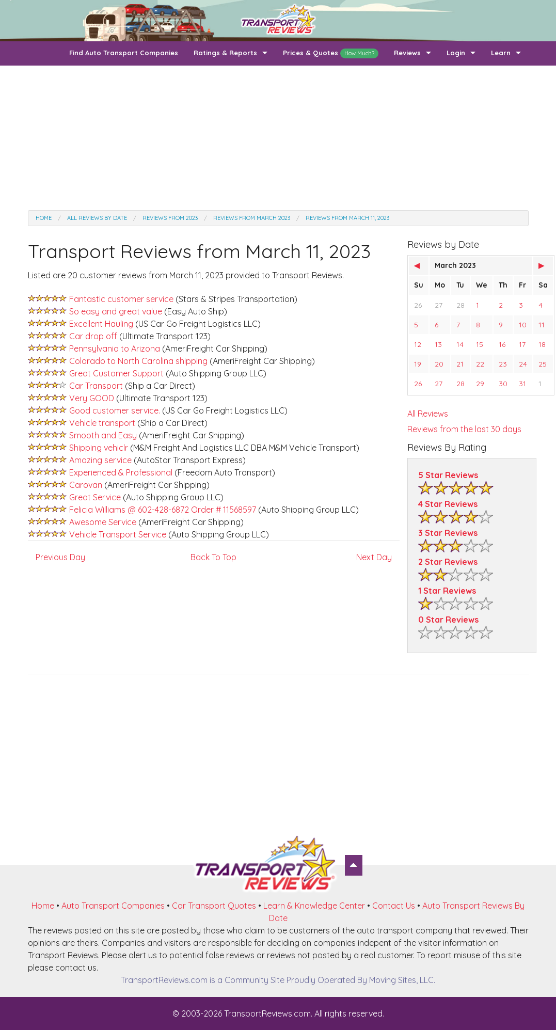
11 (541, 324)
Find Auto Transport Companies (123, 53)
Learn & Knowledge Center (314, 905)
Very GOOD (92, 398)
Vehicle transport (103, 423)
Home (44, 217)
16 (502, 344)
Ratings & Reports (225, 53)
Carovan (85, 485)
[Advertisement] (278, 138)
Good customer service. (115, 410)
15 (479, 344)
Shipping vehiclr (98, 447)
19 (417, 364)
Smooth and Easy (103, 435)
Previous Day (60, 557)
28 (460, 305)
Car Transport (97, 386)
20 (439, 364)
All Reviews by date (97, 217)
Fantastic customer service (121, 299)
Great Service (95, 497)
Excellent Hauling (102, 324)
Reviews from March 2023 (251, 217)
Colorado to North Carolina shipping (139, 361)
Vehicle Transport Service (117, 534)
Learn (501, 53)
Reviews (407, 53)
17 (522, 344)
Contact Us (393, 905)
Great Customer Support (117, 373)
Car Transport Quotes (214, 905)
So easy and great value (116, 311)
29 (480, 383)
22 (480, 364)
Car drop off (94, 336)
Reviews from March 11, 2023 (347, 217)
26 (418, 305)
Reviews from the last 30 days (464, 429)
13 (438, 344)
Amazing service (101, 460)
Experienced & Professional (120, 472)
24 (523, 364)
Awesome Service (102, 522)
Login (456, 53)
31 (522, 383)
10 (523, 324)
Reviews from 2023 (170, 217)
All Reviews (427, 413)
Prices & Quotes (330, 53)
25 (542, 364)
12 (417, 344)
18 (542, 344)
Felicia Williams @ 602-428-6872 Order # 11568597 (162, 509)
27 (438, 305)
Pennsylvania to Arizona (114, 348)
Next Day (374, 557)
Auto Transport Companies (113, 905)
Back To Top (213, 557)
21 (460, 364)
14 (460, 344)
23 (503, 364)
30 (503, 383)
